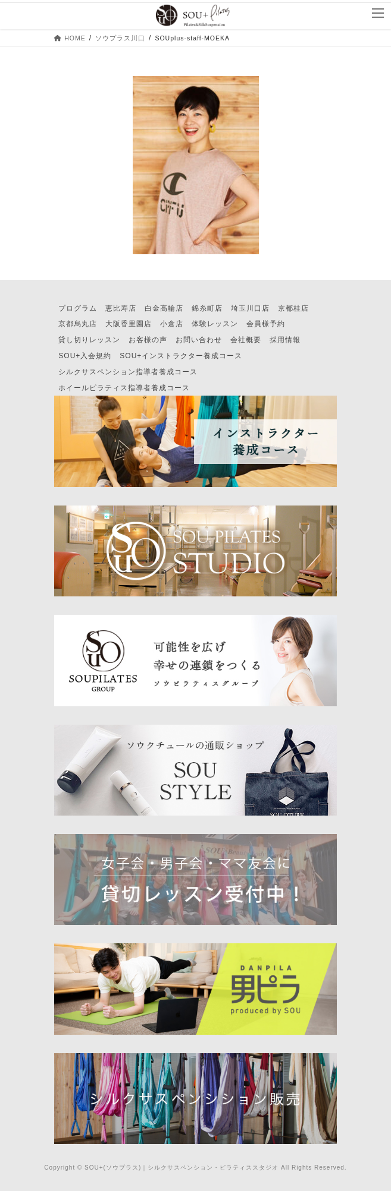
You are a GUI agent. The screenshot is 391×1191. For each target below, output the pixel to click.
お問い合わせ (199, 340)
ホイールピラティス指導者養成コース (124, 388)
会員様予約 (265, 324)
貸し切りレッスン (89, 340)
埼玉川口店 (250, 308)
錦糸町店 (207, 308)
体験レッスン (215, 324)
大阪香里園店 (128, 324)
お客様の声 (148, 340)
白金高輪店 (164, 308)
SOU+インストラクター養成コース (181, 356)
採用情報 (285, 340)
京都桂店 (293, 308)
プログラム (77, 308)
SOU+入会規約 (84, 356)
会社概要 (245, 340)
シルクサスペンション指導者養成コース (128, 372)
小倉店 (171, 324)
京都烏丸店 (77, 324)
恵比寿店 (120, 308)
